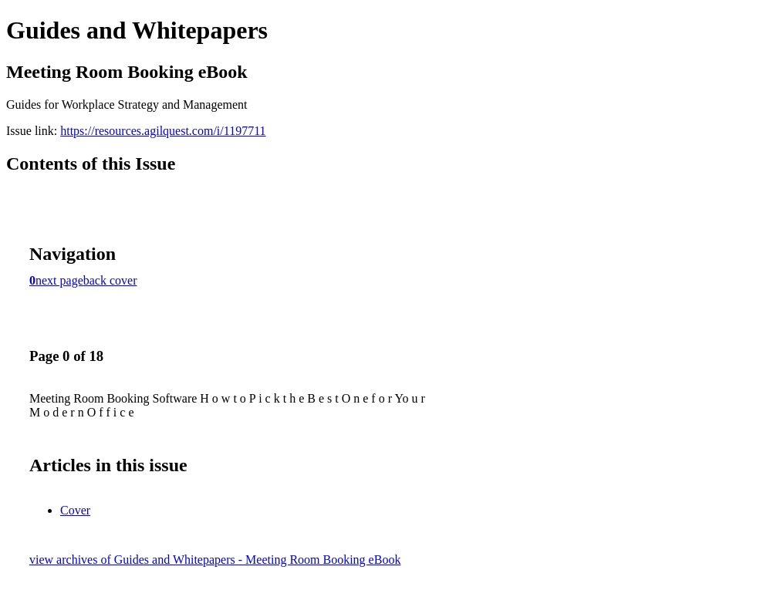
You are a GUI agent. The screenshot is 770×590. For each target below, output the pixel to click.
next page (59, 280)
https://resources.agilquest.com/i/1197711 (162, 130)
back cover (110, 280)
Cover (75, 510)
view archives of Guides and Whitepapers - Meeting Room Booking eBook (214, 559)
